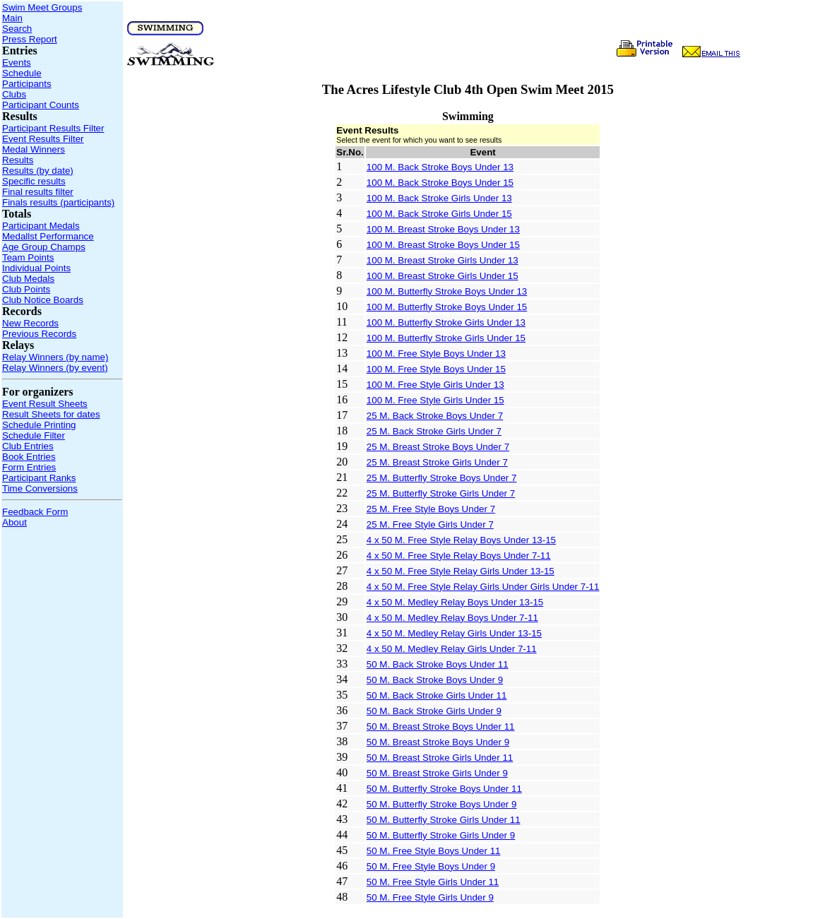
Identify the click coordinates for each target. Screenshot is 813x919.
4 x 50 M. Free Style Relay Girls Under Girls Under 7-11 (483, 586)
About (14, 522)
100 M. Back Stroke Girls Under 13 (439, 198)
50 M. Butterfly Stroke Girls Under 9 (441, 835)
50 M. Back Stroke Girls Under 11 (437, 695)
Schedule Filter (33, 435)
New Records (30, 323)
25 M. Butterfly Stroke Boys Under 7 (442, 478)
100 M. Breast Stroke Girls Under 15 (442, 276)
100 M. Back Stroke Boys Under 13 (440, 167)
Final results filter (37, 191)
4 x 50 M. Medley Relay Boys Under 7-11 (452, 617)
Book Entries (29, 456)
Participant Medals (41, 225)
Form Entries (29, 467)
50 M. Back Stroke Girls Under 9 (434, 711)
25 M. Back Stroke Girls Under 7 (434, 431)
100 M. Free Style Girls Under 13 (435, 384)
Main (12, 18)
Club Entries (28, 446)
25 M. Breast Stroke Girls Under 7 (437, 462)
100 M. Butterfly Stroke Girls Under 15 (446, 338)
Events (16, 62)
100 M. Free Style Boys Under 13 (436, 353)
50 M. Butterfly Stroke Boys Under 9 (442, 804)
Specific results (34, 181)
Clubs (14, 94)
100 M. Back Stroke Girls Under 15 (439, 213)
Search (17, 28)
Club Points (26, 289)
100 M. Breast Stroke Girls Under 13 (442, 260)
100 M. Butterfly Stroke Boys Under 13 (447, 291)
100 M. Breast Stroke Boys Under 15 (443, 244)
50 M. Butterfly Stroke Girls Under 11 (444, 819)
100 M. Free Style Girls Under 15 (435, 400)
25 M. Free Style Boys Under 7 (431, 509)
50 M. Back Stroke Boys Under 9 (435, 680)
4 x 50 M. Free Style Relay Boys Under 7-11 (459, 555)
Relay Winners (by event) (55, 367)
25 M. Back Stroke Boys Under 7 (435, 415)
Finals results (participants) (58, 202)
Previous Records (39, 333)
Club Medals (28, 278)
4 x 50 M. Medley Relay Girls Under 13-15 (454, 633)
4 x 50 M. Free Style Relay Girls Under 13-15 (460, 571)
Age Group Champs (43, 247)
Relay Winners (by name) (55, 357)
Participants (27, 83)
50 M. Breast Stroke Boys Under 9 (438, 742)
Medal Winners (33, 149)
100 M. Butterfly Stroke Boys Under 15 (447, 307)
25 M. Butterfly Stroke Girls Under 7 (441, 493)
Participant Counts (40, 105)
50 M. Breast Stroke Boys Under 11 (441, 726)
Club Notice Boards (42, 300)
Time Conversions (40, 488)
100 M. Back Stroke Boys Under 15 (440, 182)
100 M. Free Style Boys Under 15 (436, 369)
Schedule (22, 73)
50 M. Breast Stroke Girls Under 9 (437, 773)
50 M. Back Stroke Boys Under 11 (438, 664)
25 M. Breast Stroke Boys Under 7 (438, 446)
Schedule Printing (39, 425)
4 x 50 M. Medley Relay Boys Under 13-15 (455, 602)
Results (17, 160)
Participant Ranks (39, 478)
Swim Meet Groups (42, 7)
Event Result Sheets (45, 403)
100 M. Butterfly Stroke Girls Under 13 (446, 322)
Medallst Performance (48, 236)
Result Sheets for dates (51, 414)
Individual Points (36, 268)
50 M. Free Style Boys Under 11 (434, 851)
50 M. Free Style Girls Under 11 (433, 882)
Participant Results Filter (53, 128)
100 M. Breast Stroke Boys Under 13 (443, 229)
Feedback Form (35, 511)
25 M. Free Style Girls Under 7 (430, 524)
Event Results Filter (43, 139)
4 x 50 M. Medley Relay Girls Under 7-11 (452, 649)
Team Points (28, 257)
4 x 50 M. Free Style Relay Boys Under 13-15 (461, 540)
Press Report (29, 39)
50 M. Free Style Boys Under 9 (431, 866)
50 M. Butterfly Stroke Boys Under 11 (444, 788)
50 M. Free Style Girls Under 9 (430, 897)
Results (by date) (37, 170)
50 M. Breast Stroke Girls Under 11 (440, 757)
